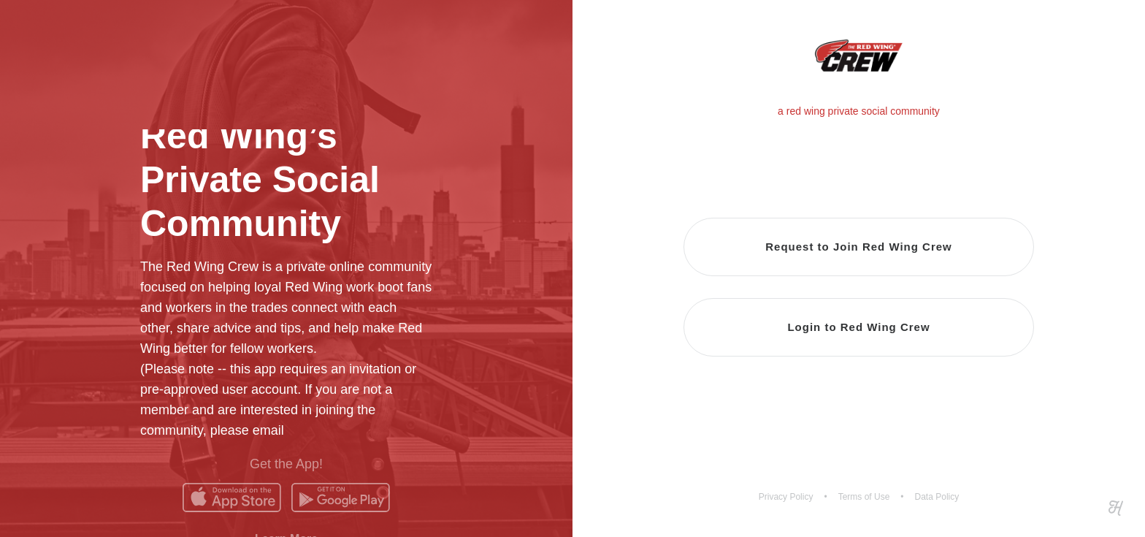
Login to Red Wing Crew (858, 327)
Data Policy (937, 497)
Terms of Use (864, 497)
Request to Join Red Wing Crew (858, 246)
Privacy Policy (786, 497)
